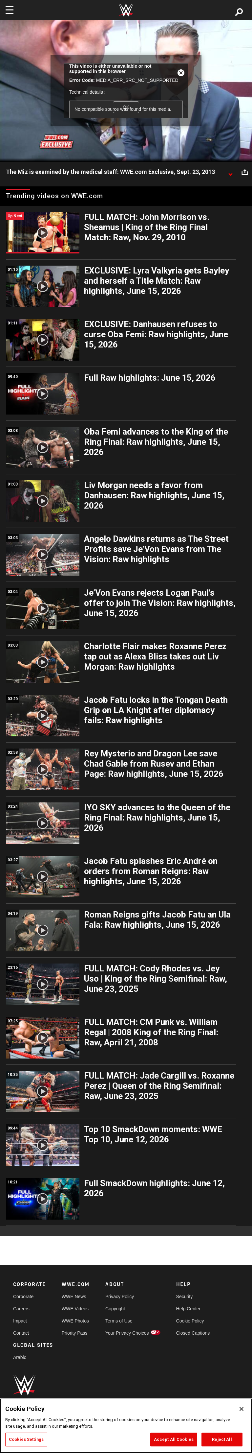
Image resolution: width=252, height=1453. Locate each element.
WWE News (74, 1296)
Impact (20, 1320)
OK (126, 107)
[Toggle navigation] (9, 10)
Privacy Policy (119, 1296)
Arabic (19, 1357)
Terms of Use (118, 1320)
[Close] (241, 1409)
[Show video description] (230, 172)
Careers (21, 1308)
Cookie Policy (190, 1320)
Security (184, 1296)
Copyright (115, 1308)
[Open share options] (245, 172)
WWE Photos (75, 1320)
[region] (126, 1425)
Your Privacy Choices (127, 1333)
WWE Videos (75, 1308)
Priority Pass (75, 1333)
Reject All (222, 1439)
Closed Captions (193, 1333)
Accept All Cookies (174, 1439)
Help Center (188, 1308)
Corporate (23, 1296)
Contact (21, 1333)
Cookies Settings (26, 1439)
